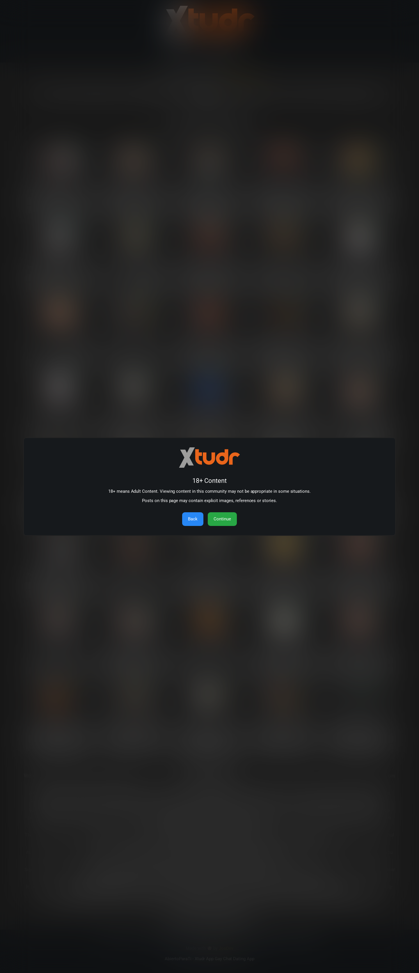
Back (193, 519)
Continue (222, 519)
